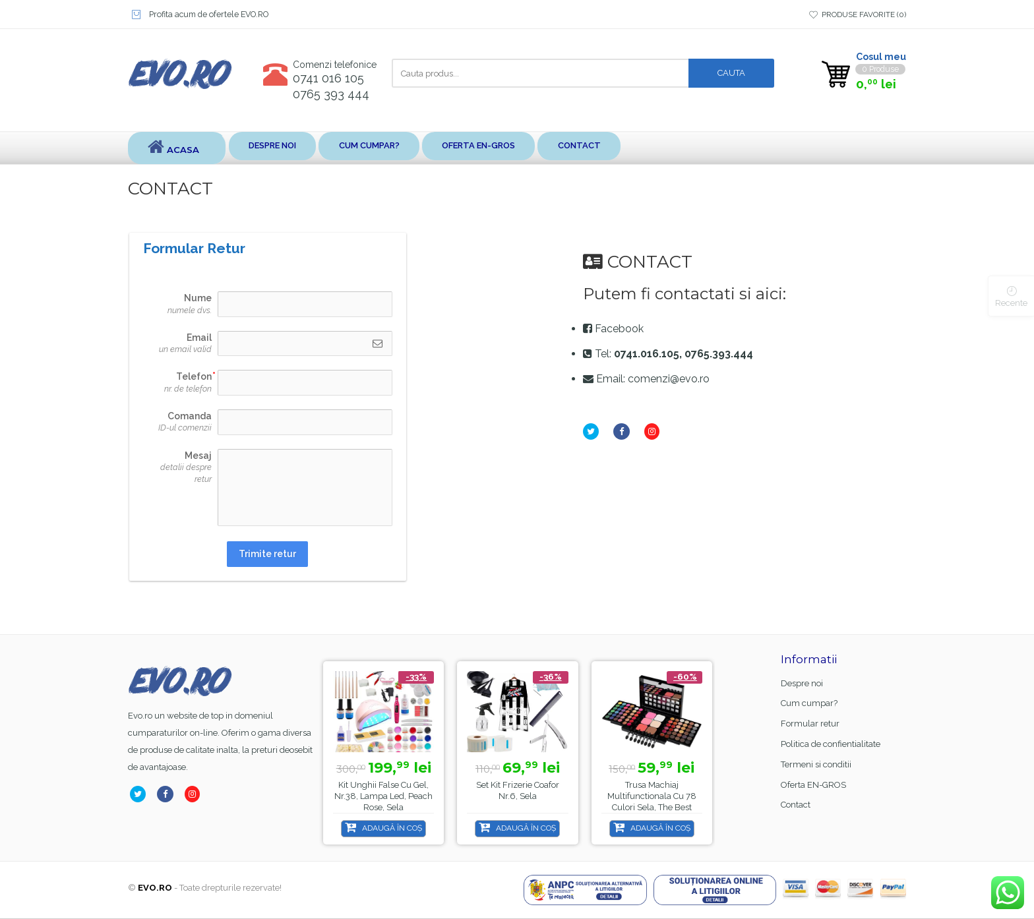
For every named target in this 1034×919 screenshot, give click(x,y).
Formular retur (810, 724)
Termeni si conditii (816, 765)
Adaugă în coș (392, 828)
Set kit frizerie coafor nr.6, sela (517, 791)
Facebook (619, 329)
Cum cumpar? (398, 148)
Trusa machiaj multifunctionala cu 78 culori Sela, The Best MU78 (651, 802)
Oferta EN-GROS (526, 148)
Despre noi (284, 148)
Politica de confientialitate (830, 745)
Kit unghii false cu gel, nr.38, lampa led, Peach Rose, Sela (383, 797)
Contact (643, 148)
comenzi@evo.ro (669, 379)
